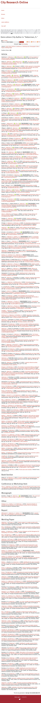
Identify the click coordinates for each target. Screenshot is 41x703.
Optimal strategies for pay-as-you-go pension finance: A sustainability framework (19, 260)
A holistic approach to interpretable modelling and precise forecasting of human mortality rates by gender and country (20, 67)
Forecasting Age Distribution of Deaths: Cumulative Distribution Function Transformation (18, 80)
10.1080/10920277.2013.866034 (8, 299)
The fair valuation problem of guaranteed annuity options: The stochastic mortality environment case (20, 422)
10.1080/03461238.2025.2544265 (9, 73)
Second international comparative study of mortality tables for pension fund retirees (19, 345)
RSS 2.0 (33, 41)
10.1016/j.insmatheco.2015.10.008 (31, 271)
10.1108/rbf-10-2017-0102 (7, 216)
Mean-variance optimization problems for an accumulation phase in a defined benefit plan (19, 396)
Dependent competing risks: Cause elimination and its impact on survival (20, 315)
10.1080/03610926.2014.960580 (25, 266)
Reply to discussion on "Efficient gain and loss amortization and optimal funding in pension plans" (20, 440)
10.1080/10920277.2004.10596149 (19, 441)
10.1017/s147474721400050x (8, 280)
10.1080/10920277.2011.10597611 (9, 364)
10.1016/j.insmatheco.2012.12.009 (27, 326)
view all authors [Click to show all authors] (25, 75)
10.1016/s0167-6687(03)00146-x (8, 450)
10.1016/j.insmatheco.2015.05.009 (9, 275)
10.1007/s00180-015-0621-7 (19, 257)
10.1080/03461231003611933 (8, 355)
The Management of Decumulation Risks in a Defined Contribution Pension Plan (17, 426)
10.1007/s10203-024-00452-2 (8, 59)
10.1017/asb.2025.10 (6, 86)
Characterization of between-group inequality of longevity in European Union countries (20, 242)
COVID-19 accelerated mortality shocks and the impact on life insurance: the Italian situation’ (19, 157)
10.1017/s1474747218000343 (23, 192)
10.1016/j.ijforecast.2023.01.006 (13, 136)
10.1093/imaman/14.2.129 (7, 458)
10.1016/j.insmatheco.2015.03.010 (26, 284)
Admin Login (17, 697)
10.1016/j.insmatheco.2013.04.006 (25, 321)
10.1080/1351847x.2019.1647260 (9, 207)
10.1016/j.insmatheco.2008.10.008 (9, 384)
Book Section (12, 46)
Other (37, 46)
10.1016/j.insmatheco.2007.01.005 (27, 397)
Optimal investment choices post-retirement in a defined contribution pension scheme (20, 435)
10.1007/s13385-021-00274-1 (12, 172)
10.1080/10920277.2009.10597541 (13, 388)
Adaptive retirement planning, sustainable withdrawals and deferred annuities (19, 148)
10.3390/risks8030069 (6, 211)
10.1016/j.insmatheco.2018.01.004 (15, 234)
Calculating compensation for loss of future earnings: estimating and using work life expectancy (20, 400)
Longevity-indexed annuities (31, 362)
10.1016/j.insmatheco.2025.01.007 (16, 77)
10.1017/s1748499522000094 (27, 159)
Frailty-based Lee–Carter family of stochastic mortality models (19, 104)
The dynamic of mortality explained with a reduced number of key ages (20, 62)
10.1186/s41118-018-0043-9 (9, 229)
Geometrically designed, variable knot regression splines (14, 256)
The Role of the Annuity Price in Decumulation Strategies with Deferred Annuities (20, 94)
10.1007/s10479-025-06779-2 (24, 68)
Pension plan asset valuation (25, 469)
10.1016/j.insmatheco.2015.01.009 (13, 289)
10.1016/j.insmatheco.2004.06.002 (25, 437)
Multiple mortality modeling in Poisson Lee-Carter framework (20, 264)
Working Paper (8, 47)
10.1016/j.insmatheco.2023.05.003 (27, 145)
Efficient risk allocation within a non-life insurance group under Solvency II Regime (19, 269)
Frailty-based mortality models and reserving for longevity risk (19, 118)
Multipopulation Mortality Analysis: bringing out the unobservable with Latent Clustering (20, 109)
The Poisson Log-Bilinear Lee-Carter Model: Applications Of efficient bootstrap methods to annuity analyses (20, 335)
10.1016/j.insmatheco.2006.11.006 (25, 407)
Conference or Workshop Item (23, 46)
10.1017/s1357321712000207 (14, 346)
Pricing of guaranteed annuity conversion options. (28, 452)
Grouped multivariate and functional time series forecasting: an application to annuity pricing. (20, 478)
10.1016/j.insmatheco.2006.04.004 (9, 413)
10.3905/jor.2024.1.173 (10, 96)
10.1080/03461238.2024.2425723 (13, 91)
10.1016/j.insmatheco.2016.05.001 (32, 261)
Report (2, 47)
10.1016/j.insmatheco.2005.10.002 (25, 423)
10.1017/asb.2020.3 (5, 196)
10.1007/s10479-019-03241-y (10, 177)
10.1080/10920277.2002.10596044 (26, 467)
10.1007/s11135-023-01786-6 (17, 106)
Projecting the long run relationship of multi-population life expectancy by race (18, 251)
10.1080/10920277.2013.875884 (23, 308)
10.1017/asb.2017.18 (24, 239)
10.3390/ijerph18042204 (24, 183)
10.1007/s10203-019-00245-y (19, 220)
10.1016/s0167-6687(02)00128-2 (15, 462)
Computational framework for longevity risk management (19, 302)
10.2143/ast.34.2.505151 (9, 432)
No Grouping (25, 44)
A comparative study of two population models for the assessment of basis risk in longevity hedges (20, 237)
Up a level (4, 40)
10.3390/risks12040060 (14, 125)
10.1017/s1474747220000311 (30, 168)
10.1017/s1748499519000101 (8, 201)
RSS (38, 41)
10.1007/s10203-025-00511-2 (8, 101)
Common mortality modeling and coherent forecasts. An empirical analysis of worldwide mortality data (20, 324)
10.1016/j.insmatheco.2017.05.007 (19, 248)
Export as (3, 42)
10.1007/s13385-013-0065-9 (7, 332)
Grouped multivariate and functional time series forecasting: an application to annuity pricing (20, 246)
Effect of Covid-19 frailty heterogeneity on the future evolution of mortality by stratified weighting (19, 139)
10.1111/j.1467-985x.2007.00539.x (15, 403)
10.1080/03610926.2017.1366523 (28, 225)
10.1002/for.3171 (17, 115)
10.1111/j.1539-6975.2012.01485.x (9, 312)
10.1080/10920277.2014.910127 (19, 293)
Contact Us (24, 697)
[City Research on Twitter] (20, 699)
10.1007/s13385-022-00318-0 (31, 154)
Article (7, 46)
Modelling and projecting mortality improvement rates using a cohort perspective (18, 320)
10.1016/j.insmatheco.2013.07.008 (20, 317)
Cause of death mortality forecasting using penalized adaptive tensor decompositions (19, 143)
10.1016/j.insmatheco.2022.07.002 (15, 163)
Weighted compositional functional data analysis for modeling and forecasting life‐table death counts (20, 114)
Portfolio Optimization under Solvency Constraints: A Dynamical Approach (20, 292)
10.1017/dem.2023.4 (28, 140)
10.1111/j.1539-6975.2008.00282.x (9, 393)
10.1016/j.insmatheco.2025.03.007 (25, 82)
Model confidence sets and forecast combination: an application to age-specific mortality (18, 228)
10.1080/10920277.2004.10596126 (11, 446)
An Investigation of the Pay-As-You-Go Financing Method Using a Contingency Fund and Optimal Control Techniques (20, 465)
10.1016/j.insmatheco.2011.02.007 (13, 351)
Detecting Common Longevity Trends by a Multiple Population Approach (20, 306)
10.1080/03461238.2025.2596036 (9, 64)
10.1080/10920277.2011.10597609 (31, 369)
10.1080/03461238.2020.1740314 (15, 187)
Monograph (32, 46)
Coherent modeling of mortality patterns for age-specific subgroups (18, 219)
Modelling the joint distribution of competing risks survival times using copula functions (20, 406)
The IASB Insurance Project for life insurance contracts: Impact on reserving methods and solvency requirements (20, 410)
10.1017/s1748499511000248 (8, 342)
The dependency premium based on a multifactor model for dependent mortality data (20, 223)
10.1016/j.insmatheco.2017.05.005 (32, 243)
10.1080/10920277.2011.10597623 (9, 337)
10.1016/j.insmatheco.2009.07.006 (9, 379)
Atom (28, 41)
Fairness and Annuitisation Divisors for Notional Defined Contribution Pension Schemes (19, 166)
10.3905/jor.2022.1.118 (11, 149)
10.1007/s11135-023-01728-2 (15, 111)
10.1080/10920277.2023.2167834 (15, 131)
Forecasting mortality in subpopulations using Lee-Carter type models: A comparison (18, 283)
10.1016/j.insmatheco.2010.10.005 (9, 360)
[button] (21, 42)
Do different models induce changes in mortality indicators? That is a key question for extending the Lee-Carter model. (20, 181)
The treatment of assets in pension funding (28, 430)
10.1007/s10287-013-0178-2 (17, 303)
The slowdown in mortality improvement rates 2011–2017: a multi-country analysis (18, 153)
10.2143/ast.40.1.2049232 (9, 375)
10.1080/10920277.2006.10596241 (23, 428)
